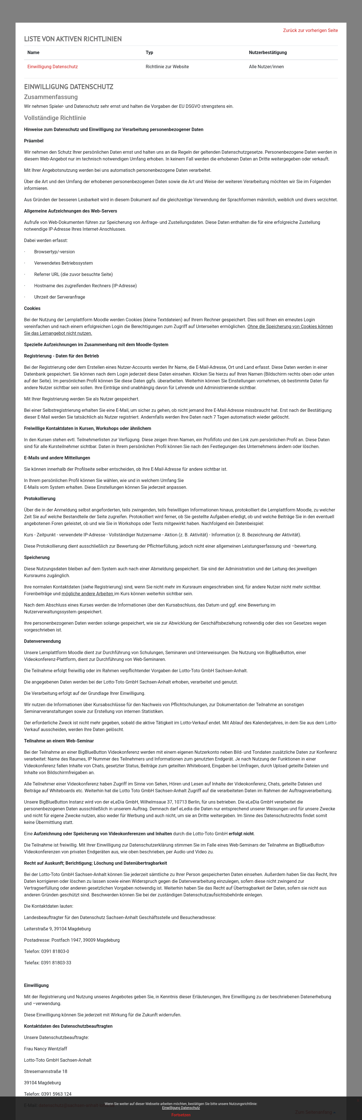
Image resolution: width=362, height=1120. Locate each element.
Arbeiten (104, 593)
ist (58, 630)
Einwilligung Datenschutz (181, 1108)
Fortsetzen (181, 1115)
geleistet (72, 523)
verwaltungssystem (57, 611)
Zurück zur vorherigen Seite (310, 30)
